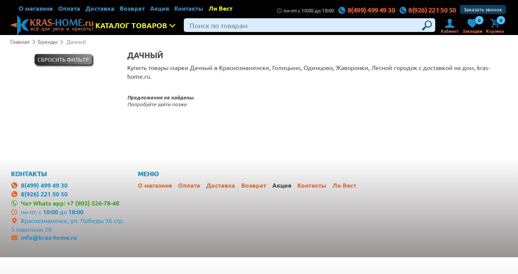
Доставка (99, 8)
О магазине (36, 8)
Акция (159, 8)
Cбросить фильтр (63, 59)
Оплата (69, 8)
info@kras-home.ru (49, 237)
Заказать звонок (483, 9)
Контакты (188, 8)
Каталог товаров (137, 25)
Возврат (132, 8)
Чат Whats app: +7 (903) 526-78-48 (70, 203)
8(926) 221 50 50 (427, 9)
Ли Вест (220, 8)
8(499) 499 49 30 (366, 9)
